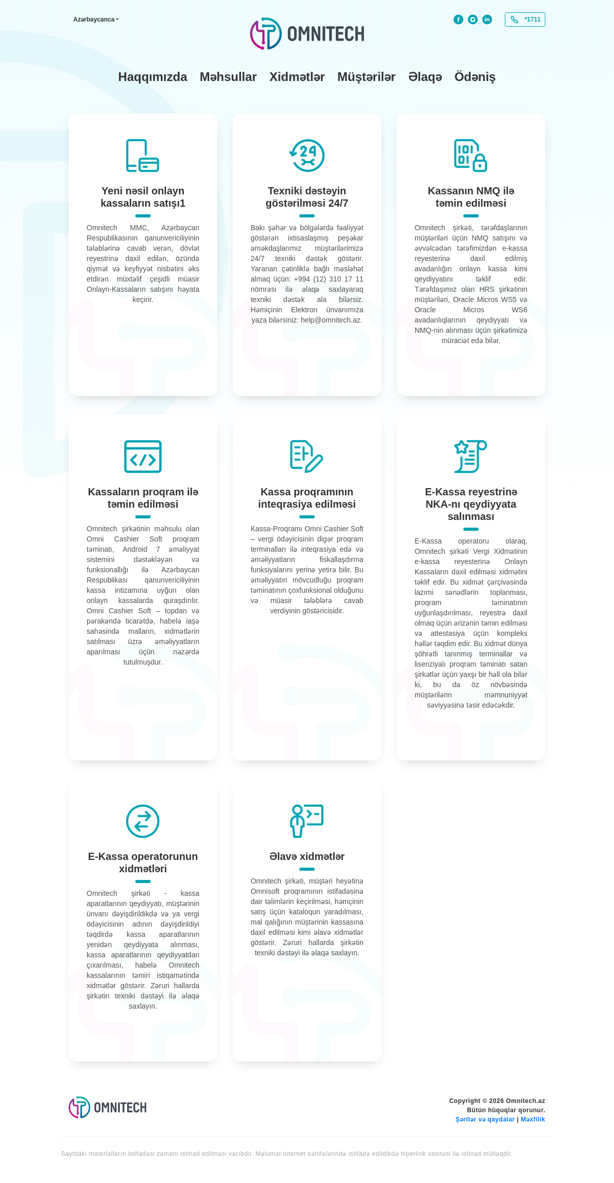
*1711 (533, 19)
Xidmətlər (297, 77)
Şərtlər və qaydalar (485, 1119)
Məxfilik (533, 1119)
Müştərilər (366, 77)
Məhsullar (228, 77)
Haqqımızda (153, 77)
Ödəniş (475, 77)
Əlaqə (425, 77)
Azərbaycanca (93, 19)
